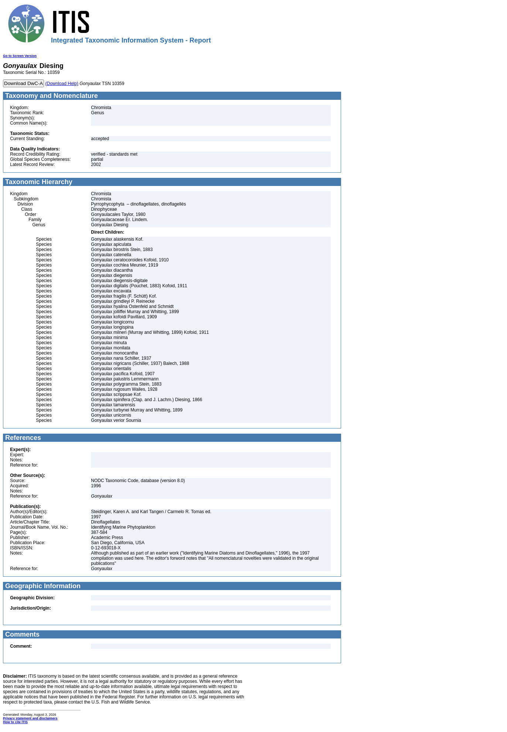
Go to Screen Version (20, 56)
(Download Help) (61, 83)
